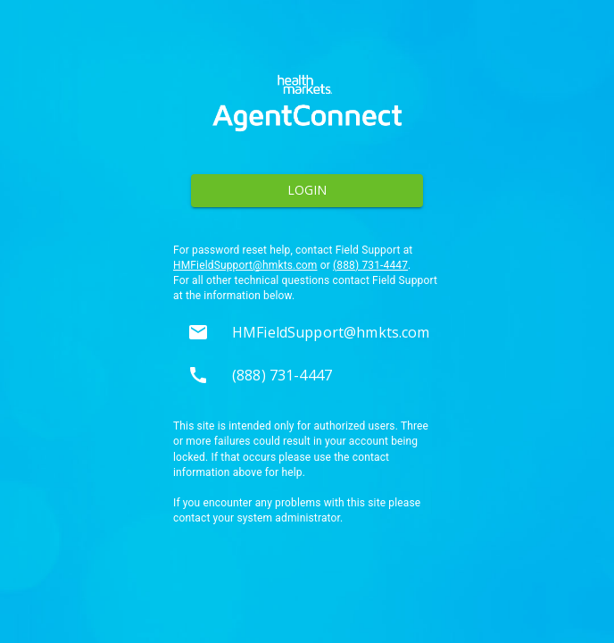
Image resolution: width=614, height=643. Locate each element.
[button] (307, 332)
